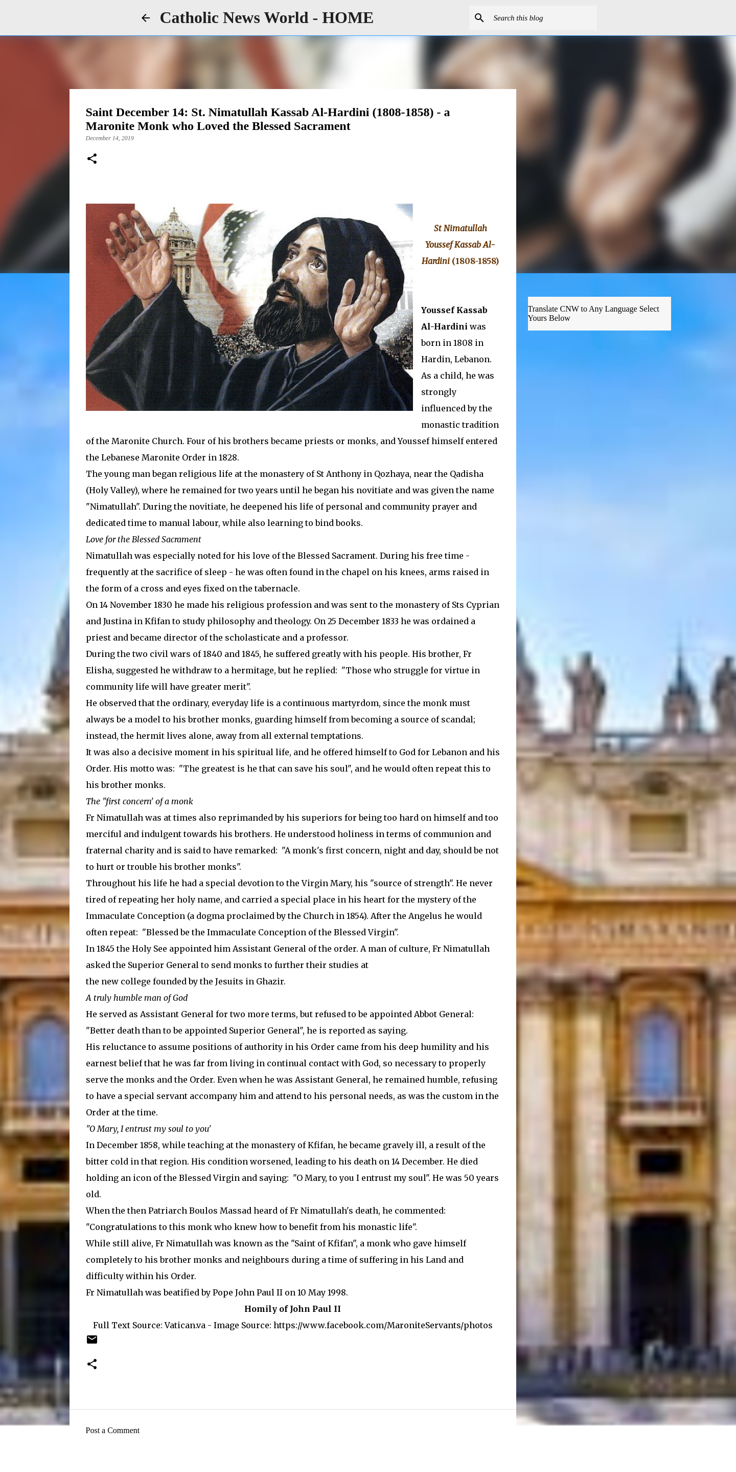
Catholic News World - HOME (267, 17)
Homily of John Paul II (292, 1309)
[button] (92, 159)
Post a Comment (113, 1430)
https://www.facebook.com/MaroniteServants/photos (383, 1325)
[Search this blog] (543, 18)
